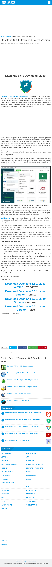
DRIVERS (29, 472)
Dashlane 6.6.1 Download (18, 352)
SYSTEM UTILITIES (6, 505)
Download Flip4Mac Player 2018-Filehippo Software (22, 380)
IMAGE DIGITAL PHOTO (8, 483)
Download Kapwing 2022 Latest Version (17, 440)
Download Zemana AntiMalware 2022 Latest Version (22, 426)
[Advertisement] (26, 21)
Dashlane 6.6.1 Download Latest (34, 352)
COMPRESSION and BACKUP (34, 464)
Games (28, 479)
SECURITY (16, 43)
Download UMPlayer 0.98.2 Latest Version (20, 366)
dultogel (4, 541)
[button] (49, 2)
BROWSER (4, 461)
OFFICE (3, 498)
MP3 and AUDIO (31, 490)
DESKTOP (4, 468)
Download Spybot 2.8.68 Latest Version (19, 393)
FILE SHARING (5, 475)
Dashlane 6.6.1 (7, 352)
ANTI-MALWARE (6, 453)
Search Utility (30, 498)
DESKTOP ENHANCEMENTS (34, 468)
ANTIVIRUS (4, 457)
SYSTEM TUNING (31, 501)
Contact (29, 561)
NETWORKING (30, 494)
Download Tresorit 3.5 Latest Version (18, 400)
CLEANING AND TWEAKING (9, 464)
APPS (27, 457)
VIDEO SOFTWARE (31, 505)
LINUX (9, 43)
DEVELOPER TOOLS (7, 472)
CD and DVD (30, 461)
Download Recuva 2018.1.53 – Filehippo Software (22, 386)
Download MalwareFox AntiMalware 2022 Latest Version (23, 413)
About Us (34, 561)
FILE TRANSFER (31, 475)
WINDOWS (21, 43)
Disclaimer (18, 561)
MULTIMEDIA (5, 494)
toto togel (4, 545)
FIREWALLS (4, 43)
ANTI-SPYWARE (31, 453)
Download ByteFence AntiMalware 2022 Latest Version (22, 420)
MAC (12, 43)
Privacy (24, 561)
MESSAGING (5, 490)
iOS (27, 483)
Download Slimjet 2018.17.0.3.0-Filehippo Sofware (22, 373)
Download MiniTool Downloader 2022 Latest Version (21, 433)
